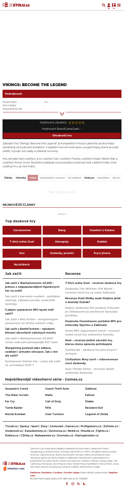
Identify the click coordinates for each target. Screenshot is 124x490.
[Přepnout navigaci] (108, 5)
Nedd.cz (73, 430)
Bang (61, 230)
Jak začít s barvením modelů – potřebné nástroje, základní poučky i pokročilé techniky (32, 300)
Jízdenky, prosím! (62, 253)
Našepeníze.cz (45, 435)
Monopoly (62, 241)
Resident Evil (94, 407)
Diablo (89, 401)
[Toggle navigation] (118, 5)
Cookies (57, 472)
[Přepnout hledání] (103, 5)
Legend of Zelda (96, 414)
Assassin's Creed (16, 388)
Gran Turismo (54, 414)
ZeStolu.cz (110, 426)
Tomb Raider (14, 407)
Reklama (35, 472)
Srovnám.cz (65, 435)
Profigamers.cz (91, 426)
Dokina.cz (11, 435)
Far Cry (10, 401)
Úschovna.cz (57, 430)
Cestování (56, 426)
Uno (22, 253)
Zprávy (24, 426)
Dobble (102, 241)
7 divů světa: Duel (22, 241)
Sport (35, 426)
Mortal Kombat (15, 414)
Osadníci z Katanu (102, 230)
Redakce (47, 472)
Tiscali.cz (11, 426)
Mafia (48, 395)
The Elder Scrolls (16, 395)
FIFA (48, 407)
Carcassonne (22, 230)
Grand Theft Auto (57, 388)
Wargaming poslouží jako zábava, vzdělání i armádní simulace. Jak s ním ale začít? (31, 351)
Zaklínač (91, 388)
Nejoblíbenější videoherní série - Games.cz (43, 379)
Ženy (44, 426)
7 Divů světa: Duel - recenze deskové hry (93, 283)
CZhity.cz (26, 435)
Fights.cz (102, 430)
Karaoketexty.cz (36, 430)
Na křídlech (22, 264)
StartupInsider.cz (87, 435)
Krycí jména (102, 253)
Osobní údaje (71, 472)
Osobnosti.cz (14, 430)
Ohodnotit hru (62, 135)
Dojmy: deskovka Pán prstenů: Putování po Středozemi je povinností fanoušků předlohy (92, 311)
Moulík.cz (87, 430)
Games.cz (72, 426)
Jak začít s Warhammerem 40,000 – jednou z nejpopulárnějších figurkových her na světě (32, 287)
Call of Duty (53, 401)
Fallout (90, 395)
